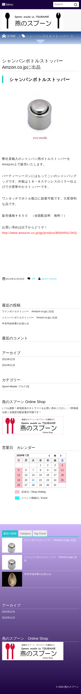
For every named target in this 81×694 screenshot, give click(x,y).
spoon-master (49, 278)
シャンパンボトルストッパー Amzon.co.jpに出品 (29, 317)
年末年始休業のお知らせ (15, 323)
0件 (33, 278)
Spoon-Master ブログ (14, 386)
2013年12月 (8, 359)
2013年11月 (8, 365)
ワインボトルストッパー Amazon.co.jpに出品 (28, 311)
